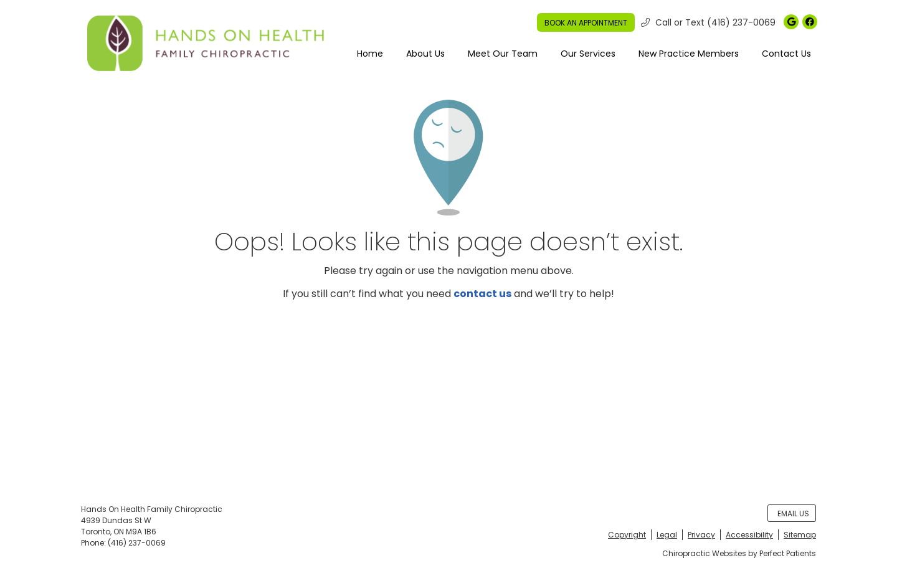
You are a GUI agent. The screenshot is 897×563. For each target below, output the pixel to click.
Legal (667, 534)
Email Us (793, 513)
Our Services (588, 53)
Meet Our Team (503, 53)
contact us (482, 293)
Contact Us (786, 53)
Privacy (701, 534)
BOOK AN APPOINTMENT (585, 22)
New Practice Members (688, 53)
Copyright (627, 534)
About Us (425, 53)
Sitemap (800, 534)
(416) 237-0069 (741, 22)
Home (370, 53)
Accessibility (749, 534)
